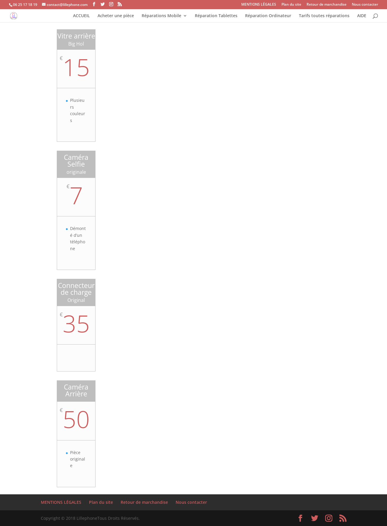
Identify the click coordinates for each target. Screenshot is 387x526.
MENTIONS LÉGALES (258, 5)
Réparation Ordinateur (268, 16)
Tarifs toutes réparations (324, 16)
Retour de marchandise (326, 5)
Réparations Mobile (161, 16)
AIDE (361, 16)
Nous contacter (365, 5)
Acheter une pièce (116, 16)
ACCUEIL (81, 16)
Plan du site (291, 5)
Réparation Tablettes (216, 16)
